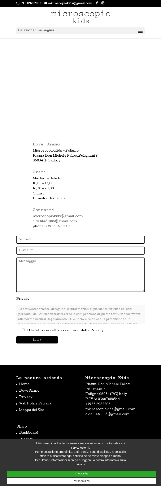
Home (24, 384)
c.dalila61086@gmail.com (55, 221)
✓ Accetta (81, 473)
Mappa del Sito (31, 410)
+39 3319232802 (30, 3)
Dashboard (28, 433)
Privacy (25, 397)
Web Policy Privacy (35, 403)
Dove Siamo (29, 391)
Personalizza (81, 481)
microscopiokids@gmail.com (58, 216)
